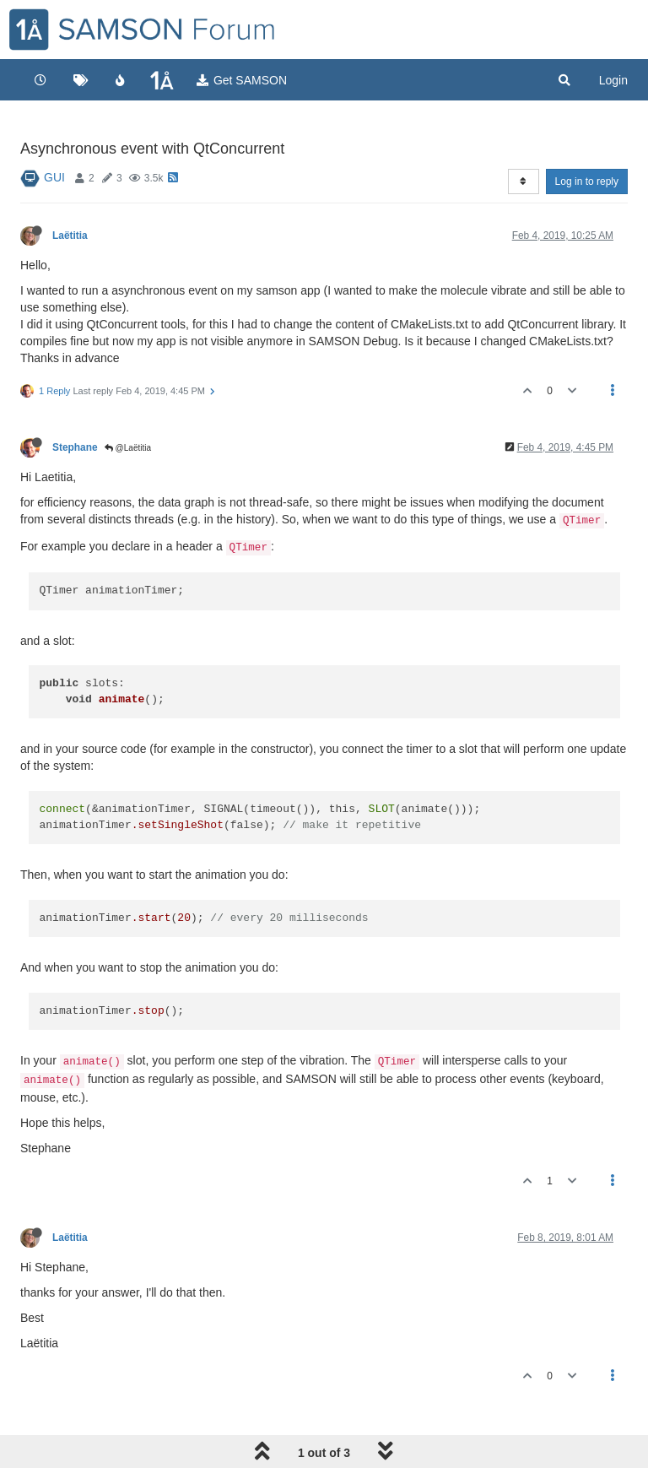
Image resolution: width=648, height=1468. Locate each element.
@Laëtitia (128, 447)
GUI (54, 177)
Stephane (75, 447)
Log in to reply (586, 181)
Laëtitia (70, 235)
